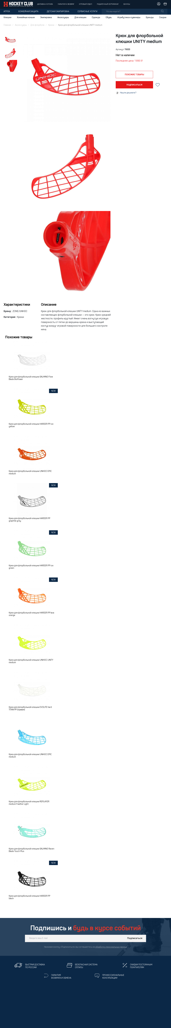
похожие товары (134, 75)
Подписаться (134, 938)
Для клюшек (80, 18)
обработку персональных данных (111, 947)
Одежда (96, 18)
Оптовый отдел (85, 4)
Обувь (109, 18)
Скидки (162, 18)
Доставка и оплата (45, 4)
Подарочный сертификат (107, 4)
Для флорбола (37, 25)
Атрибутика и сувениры (128, 18)
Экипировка (46, 18)
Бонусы (126, 4)
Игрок (7, 12)
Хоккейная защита (28, 12)
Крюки (51, 25)
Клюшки (7, 18)
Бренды (150, 18)
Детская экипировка (58, 12)
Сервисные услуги (87, 12)
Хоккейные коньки (26, 18)
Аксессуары (63, 18)
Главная (7, 25)
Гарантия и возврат (66, 4)
